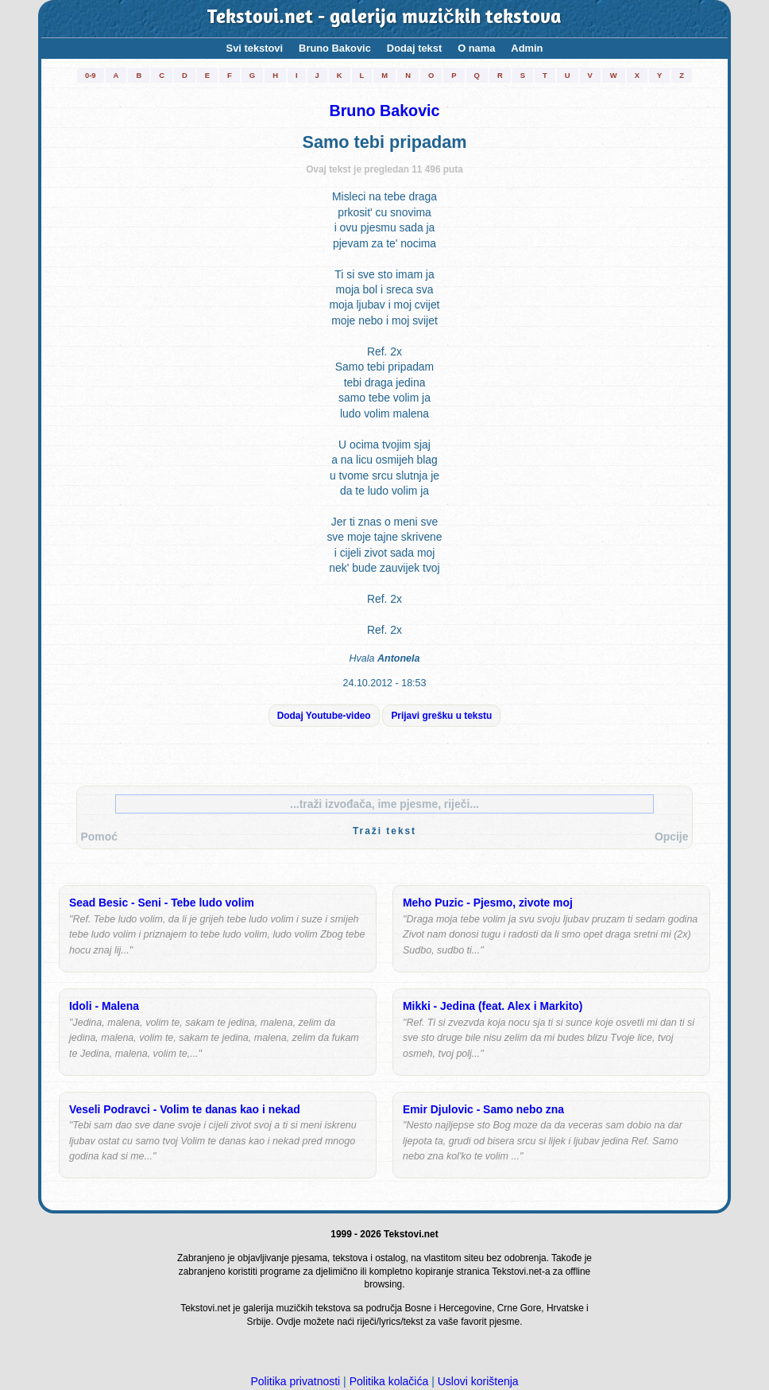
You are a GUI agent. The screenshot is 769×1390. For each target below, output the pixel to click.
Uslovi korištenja (478, 1381)
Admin (527, 48)
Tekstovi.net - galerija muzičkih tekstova (384, 18)
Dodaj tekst (414, 48)
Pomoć (99, 836)
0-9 (90, 75)
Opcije (671, 836)
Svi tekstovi (254, 48)
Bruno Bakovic (335, 48)
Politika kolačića (389, 1381)
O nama (476, 48)
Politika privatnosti (295, 1381)
